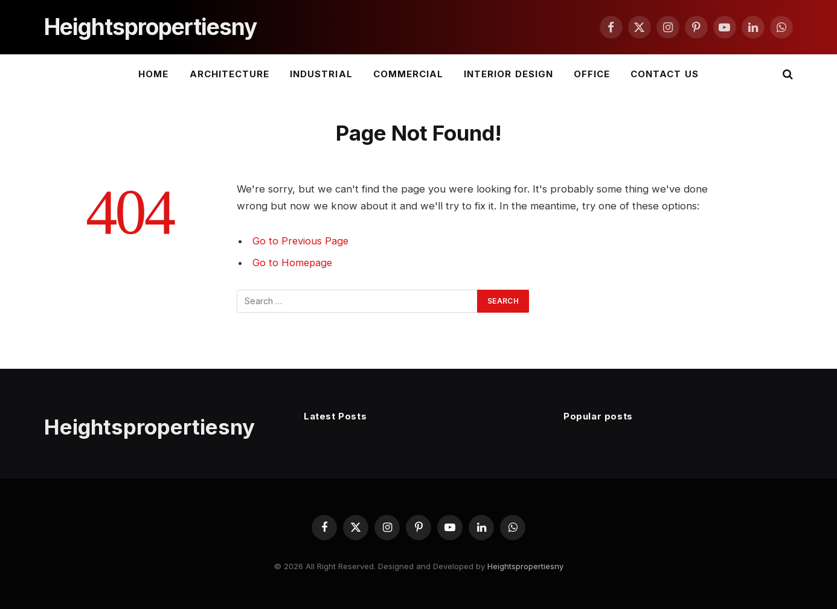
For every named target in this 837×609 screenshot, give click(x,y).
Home (153, 74)
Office (592, 74)
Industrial (321, 74)
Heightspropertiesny (525, 566)
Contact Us (664, 74)
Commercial (408, 74)
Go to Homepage (293, 263)
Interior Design (508, 74)
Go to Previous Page (301, 241)
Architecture (230, 74)
